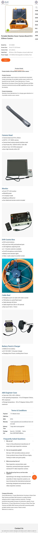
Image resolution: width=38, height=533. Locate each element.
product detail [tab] (19, 68)
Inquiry (5, 60)
